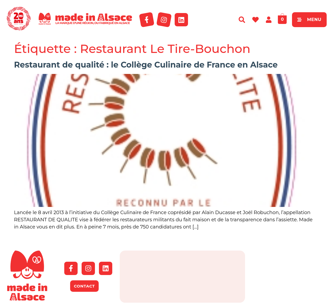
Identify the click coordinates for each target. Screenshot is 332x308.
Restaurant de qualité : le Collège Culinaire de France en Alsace (146, 65)
